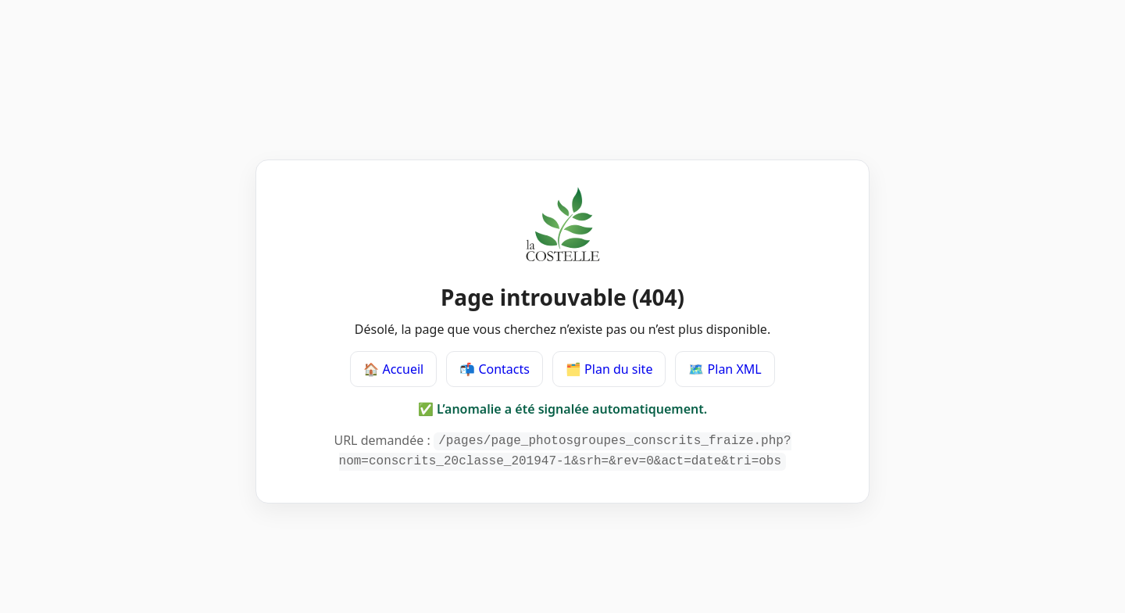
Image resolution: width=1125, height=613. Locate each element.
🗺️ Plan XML (724, 370)
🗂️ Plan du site (609, 370)
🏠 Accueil (393, 370)
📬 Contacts (494, 370)
